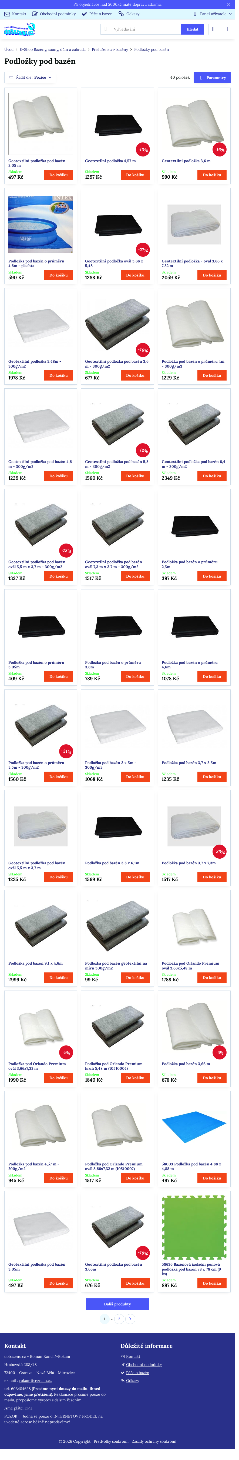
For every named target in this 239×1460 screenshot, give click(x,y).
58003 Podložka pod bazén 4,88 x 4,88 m (191, 1166)
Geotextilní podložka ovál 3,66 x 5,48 (114, 263)
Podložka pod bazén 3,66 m (186, 1063)
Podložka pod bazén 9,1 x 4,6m (35, 963)
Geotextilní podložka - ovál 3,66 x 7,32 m (192, 263)
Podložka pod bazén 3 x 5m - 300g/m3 (110, 765)
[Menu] (228, 29)
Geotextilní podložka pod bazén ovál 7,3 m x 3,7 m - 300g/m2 (113, 564)
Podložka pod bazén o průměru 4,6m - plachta (36, 263)
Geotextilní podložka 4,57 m (110, 160)
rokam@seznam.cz (35, 1380)
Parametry (212, 78)
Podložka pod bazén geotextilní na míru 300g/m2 (116, 966)
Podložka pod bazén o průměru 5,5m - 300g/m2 (36, 765)
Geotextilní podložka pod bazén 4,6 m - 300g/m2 (40, 464)
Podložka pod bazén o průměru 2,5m (190, 564)
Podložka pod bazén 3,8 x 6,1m (112, 863)
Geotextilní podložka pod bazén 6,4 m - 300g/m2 (193, 464)
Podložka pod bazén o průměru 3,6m (113, 665)
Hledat (192, 29)
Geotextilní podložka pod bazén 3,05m (36, 1267)
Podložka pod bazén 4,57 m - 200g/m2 (33, 1166)
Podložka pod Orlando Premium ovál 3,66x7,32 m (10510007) (114, 1166)
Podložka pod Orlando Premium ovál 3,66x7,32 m (37, 1066)
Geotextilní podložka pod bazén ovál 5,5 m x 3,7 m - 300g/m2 (36, 564)
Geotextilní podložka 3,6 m (186, 160)
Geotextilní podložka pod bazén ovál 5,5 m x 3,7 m (36, 865)
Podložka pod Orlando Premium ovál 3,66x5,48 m (190, 966)
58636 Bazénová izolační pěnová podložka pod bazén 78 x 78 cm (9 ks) (191, 1269)
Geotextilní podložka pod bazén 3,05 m (36, 163)
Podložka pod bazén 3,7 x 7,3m (189, 863)
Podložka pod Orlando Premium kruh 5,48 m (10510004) (114, 1066)
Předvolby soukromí (111, 1441)
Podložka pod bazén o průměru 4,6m (190, 665)
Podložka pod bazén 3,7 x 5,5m (189, 762)
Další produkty (117, 1304)
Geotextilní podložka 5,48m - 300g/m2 (34, 364)
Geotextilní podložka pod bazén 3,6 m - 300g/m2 (117, 364)
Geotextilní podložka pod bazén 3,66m (113, 1267)
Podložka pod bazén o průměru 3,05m (36, 665)
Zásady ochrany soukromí (154, 1441)
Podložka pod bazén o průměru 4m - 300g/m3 (193, 364)
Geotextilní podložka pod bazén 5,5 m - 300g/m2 (117, 464)
